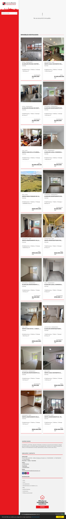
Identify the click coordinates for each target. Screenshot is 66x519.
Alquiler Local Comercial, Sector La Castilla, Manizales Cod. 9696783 (53, 284)
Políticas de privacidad (27, 493)
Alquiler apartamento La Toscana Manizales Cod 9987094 (31, 373)
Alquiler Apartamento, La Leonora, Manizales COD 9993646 (31, 284)
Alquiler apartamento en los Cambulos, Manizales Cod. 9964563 (53, 196)
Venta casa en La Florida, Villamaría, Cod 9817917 (31, 152)
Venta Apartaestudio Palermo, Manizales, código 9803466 (53, 240)
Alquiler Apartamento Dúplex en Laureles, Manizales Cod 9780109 (53, 108)
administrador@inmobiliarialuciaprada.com (31, 470)
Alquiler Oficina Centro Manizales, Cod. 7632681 (31, 64)
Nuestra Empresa (26, 489)
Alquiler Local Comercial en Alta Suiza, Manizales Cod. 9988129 (53, 152)
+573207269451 (25, 464)
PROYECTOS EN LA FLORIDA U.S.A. (30, 485)
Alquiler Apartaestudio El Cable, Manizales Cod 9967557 (53, 328)
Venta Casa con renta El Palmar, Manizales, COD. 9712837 (53, 373)
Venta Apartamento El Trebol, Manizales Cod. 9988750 (53, 417)
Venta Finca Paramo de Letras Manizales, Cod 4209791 (31, 196)
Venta (24, 482)
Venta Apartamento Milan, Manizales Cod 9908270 (31, 417)
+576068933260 (25, 467)
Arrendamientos (26, 484)
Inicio (24, 480)
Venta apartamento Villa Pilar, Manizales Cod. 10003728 (31, 240)
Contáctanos (25, 491)
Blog (24, 487)
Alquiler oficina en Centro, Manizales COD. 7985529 (31, 108)
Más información (35, 517)
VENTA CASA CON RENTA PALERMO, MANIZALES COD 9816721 (53, 64)
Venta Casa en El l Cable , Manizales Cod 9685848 (31, 328)
